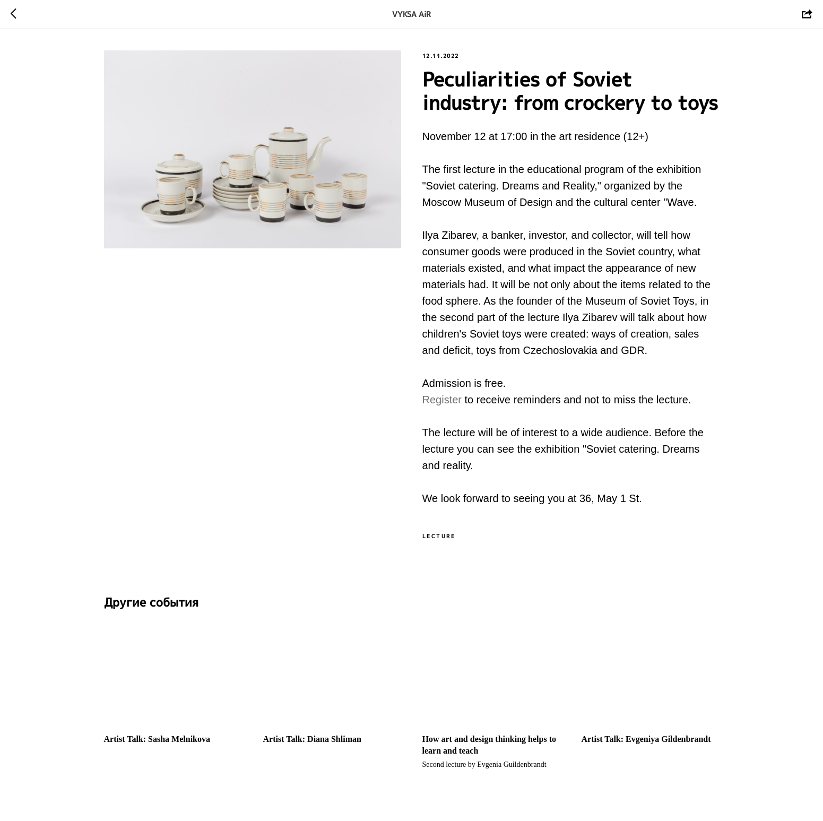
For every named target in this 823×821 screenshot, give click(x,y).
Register (443, 399)
